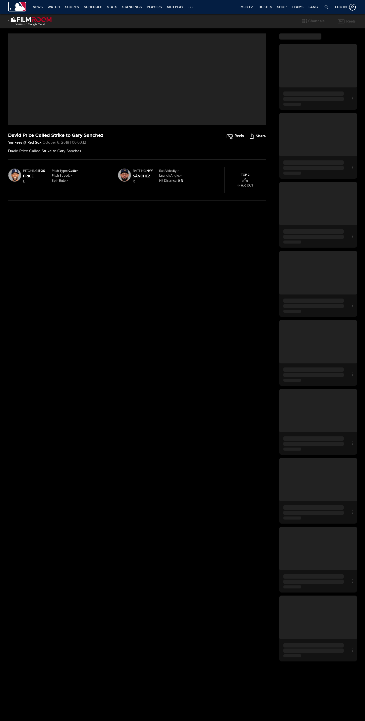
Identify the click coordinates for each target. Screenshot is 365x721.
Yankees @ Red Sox (24, 196)
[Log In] (344, 7)
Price (28, 230)
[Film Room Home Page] (30, 21)
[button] (326, 7)
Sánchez (141, 230)
